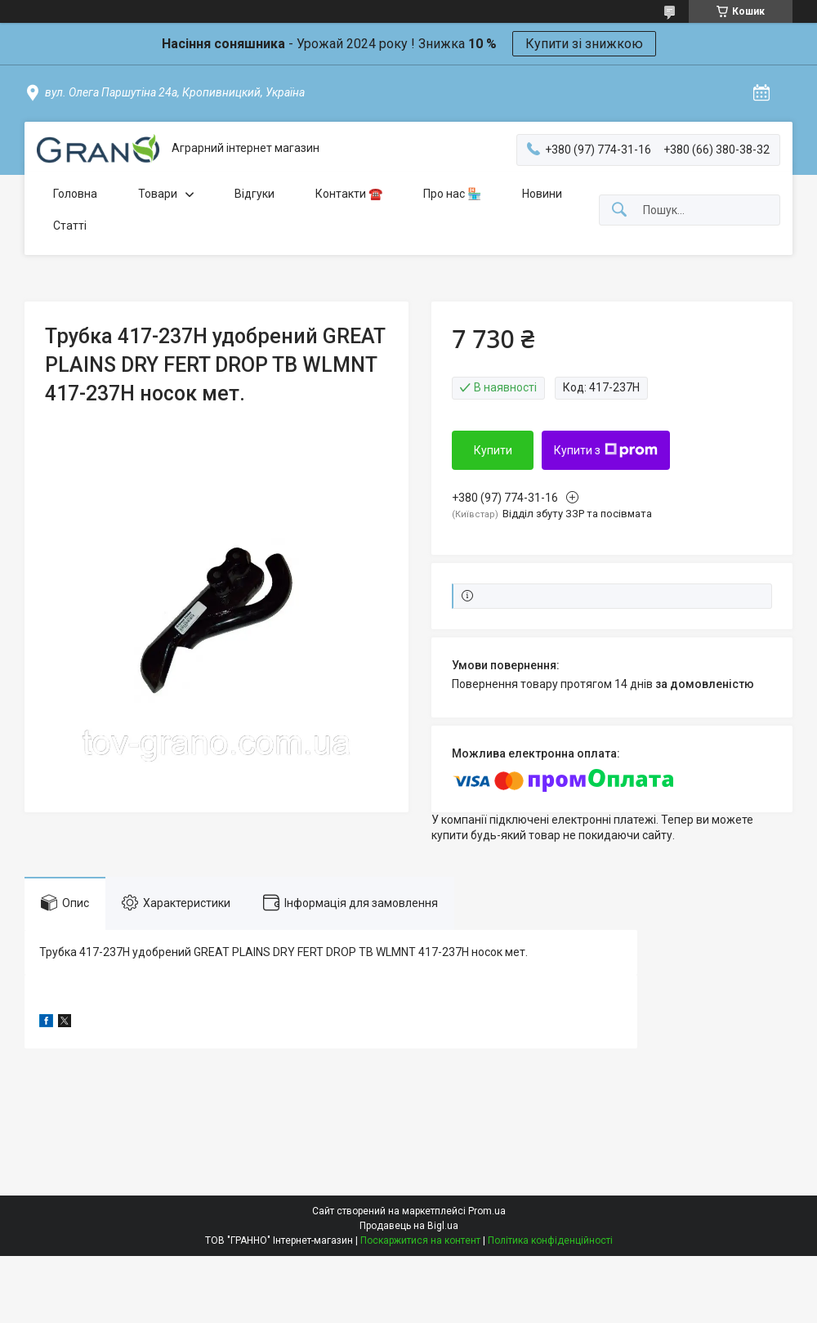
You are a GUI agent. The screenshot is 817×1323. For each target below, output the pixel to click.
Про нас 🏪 (452, 193)
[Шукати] (619, 210)
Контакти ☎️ (348, 193)
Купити (493, 450)
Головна (75, 193)
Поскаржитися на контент (420, 1240)
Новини (542, 193)
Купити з (606, 450)
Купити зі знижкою (584, 43)
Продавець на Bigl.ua (408, 1225)
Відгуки (254, 193)
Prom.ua (487, 1211)
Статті (70, 225)
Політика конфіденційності (550, 1240)
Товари (157, 193)
